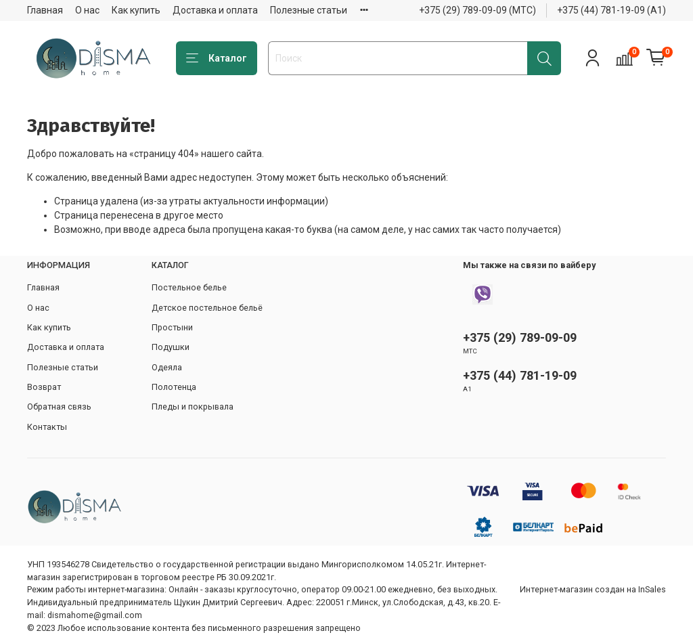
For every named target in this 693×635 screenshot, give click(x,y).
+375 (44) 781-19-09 (520, 375)
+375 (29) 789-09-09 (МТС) (477, 10)
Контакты (47, 427)
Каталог (216, 59)
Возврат (44, 387)
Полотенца (174, 387)
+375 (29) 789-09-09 (520, 337)
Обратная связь (59, 406)
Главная (45, 10)
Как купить (136, 10)
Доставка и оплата (215, 10)
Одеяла (167, 367)
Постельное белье (189, 287)
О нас (87, 10)
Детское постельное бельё (207, 308)
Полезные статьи (308, 10)
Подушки (170, 347)
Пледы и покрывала (192, 406)
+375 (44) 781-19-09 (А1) (611, 10)
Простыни (172, 327)
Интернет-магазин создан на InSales (593, 589)
